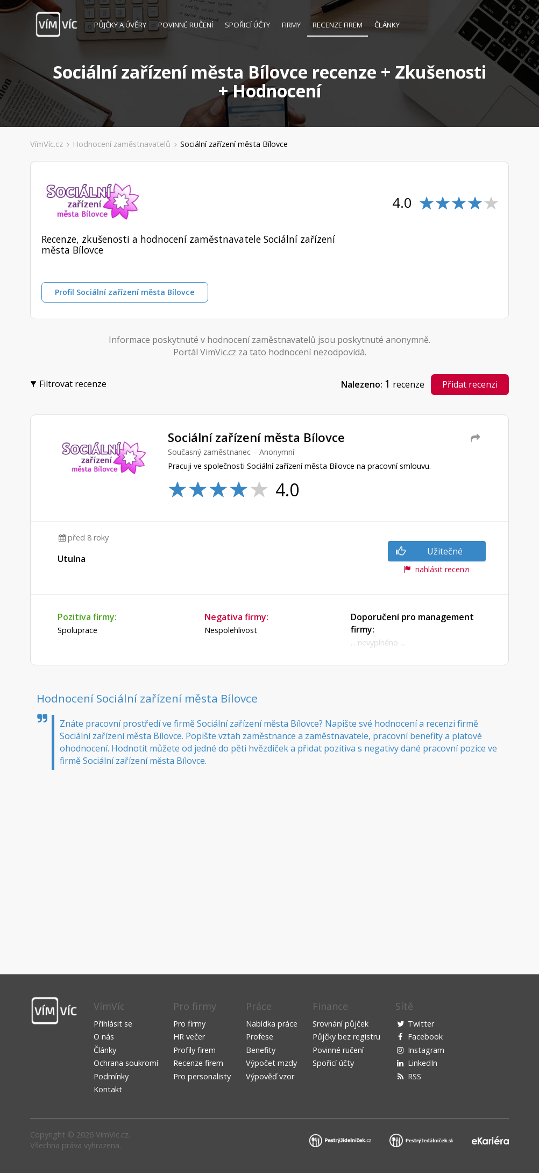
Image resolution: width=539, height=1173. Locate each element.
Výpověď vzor (270, 1076)
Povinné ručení (185, 25)
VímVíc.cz (46, 144)
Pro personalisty (202, 1076)
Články (387, 25)
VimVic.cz (112, 1134)
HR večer (189, 1036)
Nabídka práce (271, 1024)
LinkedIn (422, 1063)
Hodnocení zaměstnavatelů (122, 144)
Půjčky (120, 25)
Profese (259, 1036)
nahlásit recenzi (436, 569)
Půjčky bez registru (346, 1036)
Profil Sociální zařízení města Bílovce (125, 292)
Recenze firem (338, 25)
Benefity (260, 1050)
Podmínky (111, 1076)
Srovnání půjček (340, 1024)
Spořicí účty (247, 25)
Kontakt (108, 1089)
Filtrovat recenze (69, 383)
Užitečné (429, 551)
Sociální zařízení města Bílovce (234, 144)
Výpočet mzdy (271, 1063)
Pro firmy (189, 1024)
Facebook (425, 1036)
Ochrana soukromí (126, 1063)
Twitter (421, 1024)
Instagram (426, 1050)
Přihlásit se (113, 1024)
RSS (414, 1076)
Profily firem (194, 1050)
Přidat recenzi (470, 384)
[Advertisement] (269, 861)
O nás (104, 1036)
